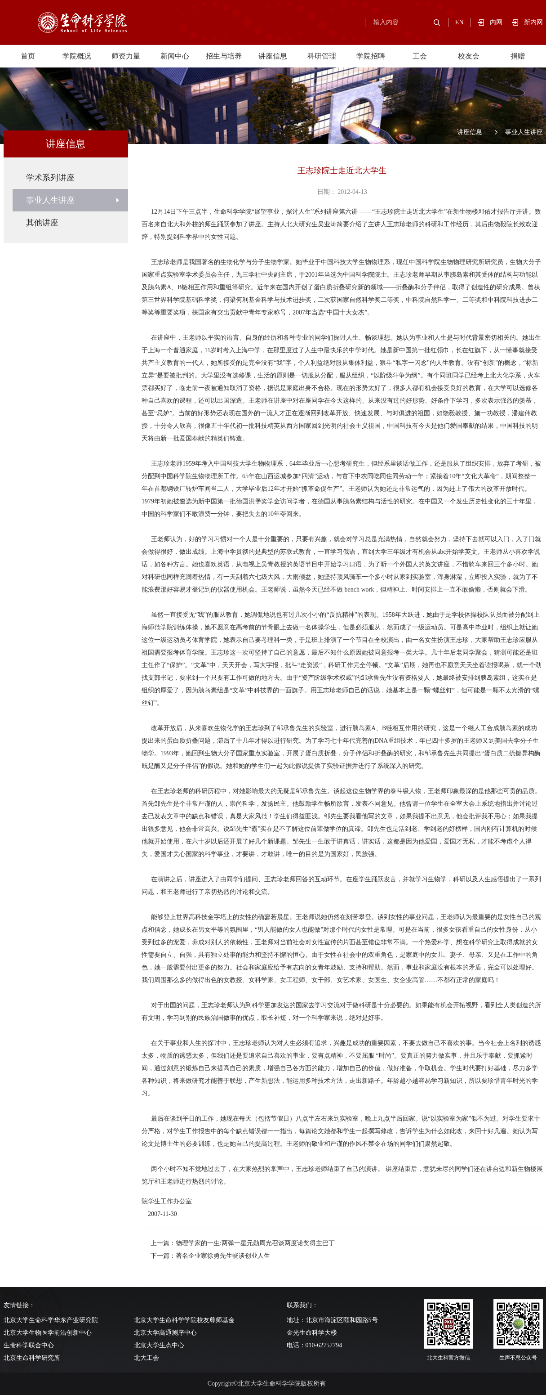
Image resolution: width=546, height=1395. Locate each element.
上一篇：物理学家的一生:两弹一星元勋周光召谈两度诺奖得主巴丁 (243, 1243)
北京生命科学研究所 (32, 1358)
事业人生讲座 (524, 132)
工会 (420, 56)
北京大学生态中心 (159, 1345)
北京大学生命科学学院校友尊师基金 (184, 1320)
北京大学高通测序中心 (165, 1332)
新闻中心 (174, 56)
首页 (28, 56)
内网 (501, 22)
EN (459, 22)
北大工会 (146, 1358)
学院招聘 (370, 56)
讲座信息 (272, 56)
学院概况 (76, 56)
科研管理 (321, 56)
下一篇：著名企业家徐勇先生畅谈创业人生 (210, 1255)
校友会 (468, 56)
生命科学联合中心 (29, 1345)
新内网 (533, 22)
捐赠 (517, 56)
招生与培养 (224, 56)
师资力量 (125, 56)
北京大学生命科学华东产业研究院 (51, 1320)
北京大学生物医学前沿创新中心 (48, 1332)
